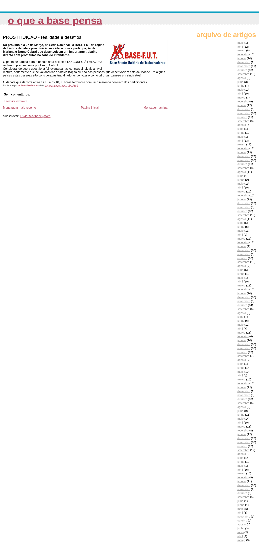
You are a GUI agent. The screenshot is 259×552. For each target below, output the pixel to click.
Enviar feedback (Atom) (35, 116)
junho (240, 85)
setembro (243, 74)
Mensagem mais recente (19, 107)
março (241, 50)
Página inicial (90, 107)
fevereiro (242, 54)
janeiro (241, 58)
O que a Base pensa (55, 20)
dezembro (243, 62)
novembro (243, 66)
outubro (242, 70)
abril (240, 46)
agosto (241, 77)
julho (240, 81)
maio (240, 42)
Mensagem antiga (155, 107)
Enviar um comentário (15, 101)
